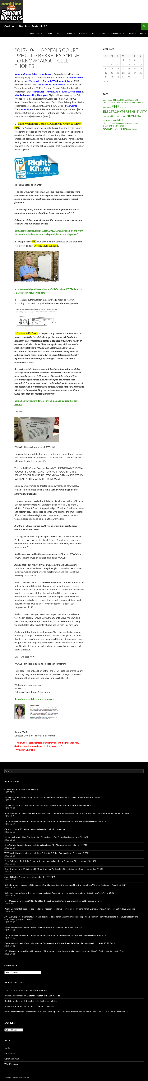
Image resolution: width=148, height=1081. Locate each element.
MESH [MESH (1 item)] (105, 120)
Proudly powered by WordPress (16, 1077)
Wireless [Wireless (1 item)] (133, 130)
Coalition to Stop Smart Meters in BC (25, 26)
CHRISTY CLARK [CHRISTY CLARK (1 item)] (109, 103)
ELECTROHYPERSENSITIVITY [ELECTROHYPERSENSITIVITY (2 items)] (125, 111)
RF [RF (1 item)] (139, 123)
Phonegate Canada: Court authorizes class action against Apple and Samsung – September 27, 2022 (49, 805)
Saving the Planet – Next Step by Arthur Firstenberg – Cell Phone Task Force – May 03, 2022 (46, 837)
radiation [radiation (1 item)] (129, 123)
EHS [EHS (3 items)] (115, 106)
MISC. (142, 33)
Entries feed (9, 1053)
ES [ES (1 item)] (120, 116)
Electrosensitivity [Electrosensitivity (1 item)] (109, 116)
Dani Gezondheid (12, 1001)
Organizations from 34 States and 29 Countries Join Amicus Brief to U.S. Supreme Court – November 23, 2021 (54, 869)
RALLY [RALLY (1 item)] (135, 123)
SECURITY (103, 33)
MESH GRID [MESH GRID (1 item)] (112, 120)
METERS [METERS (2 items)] (123, 120)
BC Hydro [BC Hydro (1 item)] (116, 100)
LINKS (93, 33)
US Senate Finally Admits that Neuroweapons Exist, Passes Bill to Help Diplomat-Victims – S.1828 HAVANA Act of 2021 (59, 893)
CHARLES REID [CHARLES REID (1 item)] (132, 100)
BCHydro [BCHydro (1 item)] (123, 100)
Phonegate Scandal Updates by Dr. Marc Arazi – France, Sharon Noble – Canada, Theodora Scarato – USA (52, 797)
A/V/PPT (82, 33)
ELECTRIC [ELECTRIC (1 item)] (123, 108)
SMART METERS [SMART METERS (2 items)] (115, 129)
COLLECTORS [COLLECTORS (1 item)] (130, 103)
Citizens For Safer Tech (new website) (21, 789)
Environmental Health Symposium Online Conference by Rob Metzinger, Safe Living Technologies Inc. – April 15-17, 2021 (59, 943)
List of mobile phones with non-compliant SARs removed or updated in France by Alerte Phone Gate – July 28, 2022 (57, 821)
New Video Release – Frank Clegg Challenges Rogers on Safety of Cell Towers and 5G (43, 927)
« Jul (106, 81)
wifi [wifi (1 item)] (128, 130)
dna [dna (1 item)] (104, 108)
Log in (7, 1048)
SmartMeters (116, 33)
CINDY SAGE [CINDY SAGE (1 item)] (120, 103)
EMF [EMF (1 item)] (117, 116)
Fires (59, 33)
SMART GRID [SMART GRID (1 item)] (107, 126)
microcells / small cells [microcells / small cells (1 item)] (111, 123)
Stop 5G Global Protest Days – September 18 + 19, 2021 (29, 877)
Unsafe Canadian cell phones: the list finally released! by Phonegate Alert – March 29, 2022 (45, 845)
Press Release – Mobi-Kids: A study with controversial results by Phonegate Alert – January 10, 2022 (50, 861)
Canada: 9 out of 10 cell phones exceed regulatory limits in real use (34, 829)
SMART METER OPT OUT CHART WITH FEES (33, 1006)
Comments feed (11, 1058)
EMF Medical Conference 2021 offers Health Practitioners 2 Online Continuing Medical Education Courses (53, 901)
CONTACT (49, 33)
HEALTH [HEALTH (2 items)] (132, 116)
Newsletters (34, 33)
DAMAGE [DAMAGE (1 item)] (139, 103)
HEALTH (70, 33)
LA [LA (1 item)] (140, 116)
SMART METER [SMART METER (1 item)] (118, 126)
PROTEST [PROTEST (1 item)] (122, 123)
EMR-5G (131, 33)
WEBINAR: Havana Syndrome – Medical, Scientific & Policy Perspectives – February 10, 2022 (46, 853)
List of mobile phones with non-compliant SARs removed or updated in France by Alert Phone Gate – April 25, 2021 (57, 935)
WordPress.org (11, 1064)
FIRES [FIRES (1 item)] (124, 116)
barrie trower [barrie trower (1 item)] (107, 100)
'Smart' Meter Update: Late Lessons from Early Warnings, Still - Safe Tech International (43, 1011)
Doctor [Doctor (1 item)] (108, 108)
